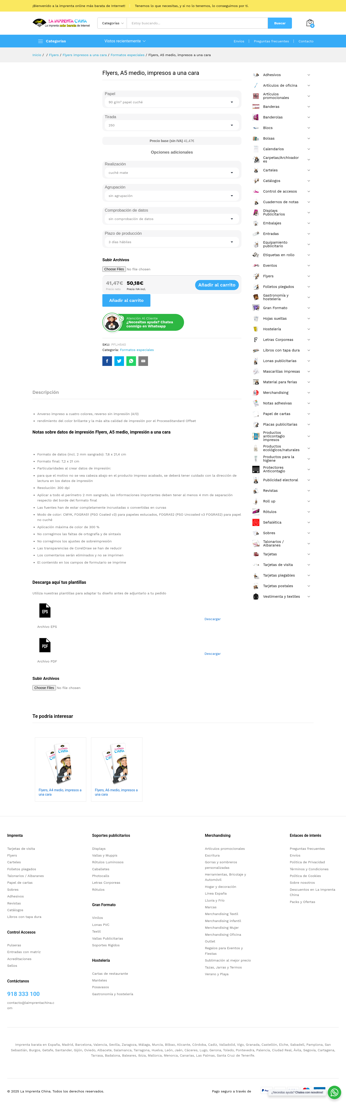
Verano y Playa (217, 974)
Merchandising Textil (221, 914)
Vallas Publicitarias (107, 938)
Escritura (212, 855)
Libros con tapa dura (24, 917)
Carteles (14, 862)
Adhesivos (15, 896)
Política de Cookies (305, 876)
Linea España (216, 893)
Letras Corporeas (106, 882)
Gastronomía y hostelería (112, 994)
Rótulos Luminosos (108, 862)
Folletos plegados (21, 869)
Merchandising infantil (223, 921)
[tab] (48, 394)
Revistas (14, 903)
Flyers (12, 855)
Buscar (280, 23)
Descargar (212, 619)
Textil (96, 931)
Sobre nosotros (302, 882)
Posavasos (100, 987)
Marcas (210, 907)
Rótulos (98, 889)
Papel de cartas (20, 882)
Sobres (13, 889)
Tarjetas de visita (21, 849)
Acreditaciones (19, 959)
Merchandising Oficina (223, 934)
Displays (98, 849)
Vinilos (97, 918)
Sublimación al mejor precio (228, 960)
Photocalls (100, 876)
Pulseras (14, 945)
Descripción (45, 392)
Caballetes (100, 869)
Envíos (239, 41)
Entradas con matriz (24, 952)
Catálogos (15, 910)
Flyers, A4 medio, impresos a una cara (60, 792)
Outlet (210, 941)
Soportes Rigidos (106, 945)
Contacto (306, 41)
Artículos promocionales (225, 849)
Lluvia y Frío (215, 900)
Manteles (99, 980)
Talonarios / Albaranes (25, 876)
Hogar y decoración (220, 887)
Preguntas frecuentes (271, 41)
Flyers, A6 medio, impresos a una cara (116, 792)
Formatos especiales (137, 350)
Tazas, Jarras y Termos (223, 967)
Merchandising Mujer (222, 927)
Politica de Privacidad (307, 862)
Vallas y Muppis (104, 855)
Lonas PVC (100, 925)
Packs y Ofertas (302, 902)
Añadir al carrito (222, 285)
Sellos (12, 966)
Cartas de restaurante (110, 973)
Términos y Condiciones (309, 869)
